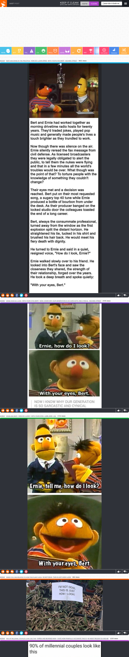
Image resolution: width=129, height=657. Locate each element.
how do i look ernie (39, 61)
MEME (5, 51)
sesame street (71, 61)
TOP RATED (104, 51)
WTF (17, 51)
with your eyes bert (56, 61)
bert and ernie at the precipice (18, 61)
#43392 (2, 301)
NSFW (64, 51)
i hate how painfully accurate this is (72, 638)
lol (54, 416)
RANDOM (124, 51)
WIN (88, 51)
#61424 (2, 61)
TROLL (52, 51)
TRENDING (114, 51)
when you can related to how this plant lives (24, 577)
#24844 (2, 416)
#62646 (2, 638)
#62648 (2, 577)
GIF (76, 51)
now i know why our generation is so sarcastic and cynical (64, 301)
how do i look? (24, 416)
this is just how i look (62, 577)
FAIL (29, 51)
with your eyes (37, 416)
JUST (14, 3)
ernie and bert (11, 416)
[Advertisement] (64, 28)
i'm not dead (47, 577)
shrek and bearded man (46, 638)
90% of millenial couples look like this (21, 638)
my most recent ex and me (98, 638)
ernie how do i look (13, 301)
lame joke (48, 416)
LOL (40, 51)
